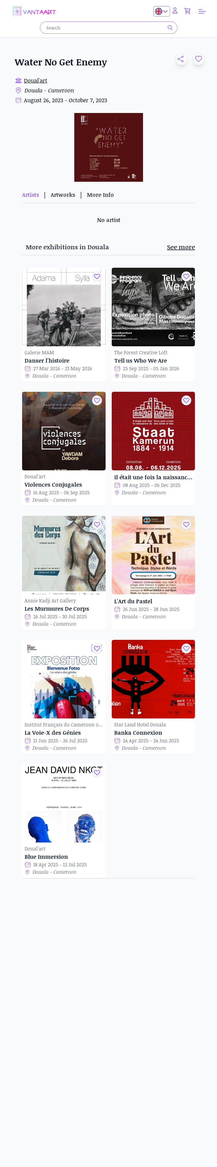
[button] (179, 59)
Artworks (63, 194)
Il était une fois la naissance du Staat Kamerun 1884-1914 (153, 477)
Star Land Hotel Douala (140, 724)
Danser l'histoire (47, 360)
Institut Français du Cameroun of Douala (64, 724)
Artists (30, 194)
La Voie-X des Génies (53, 732)
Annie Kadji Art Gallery (50, 600)
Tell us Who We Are (140, 360)
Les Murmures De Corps (57, 608)
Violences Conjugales (53, 484)
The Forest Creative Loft (141, 352)
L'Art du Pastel (133, 601)
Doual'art (35, 80)
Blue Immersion (46, 856)
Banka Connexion (138, 732)
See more (181, 247)
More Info (100, 194)
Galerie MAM (39, 352)
